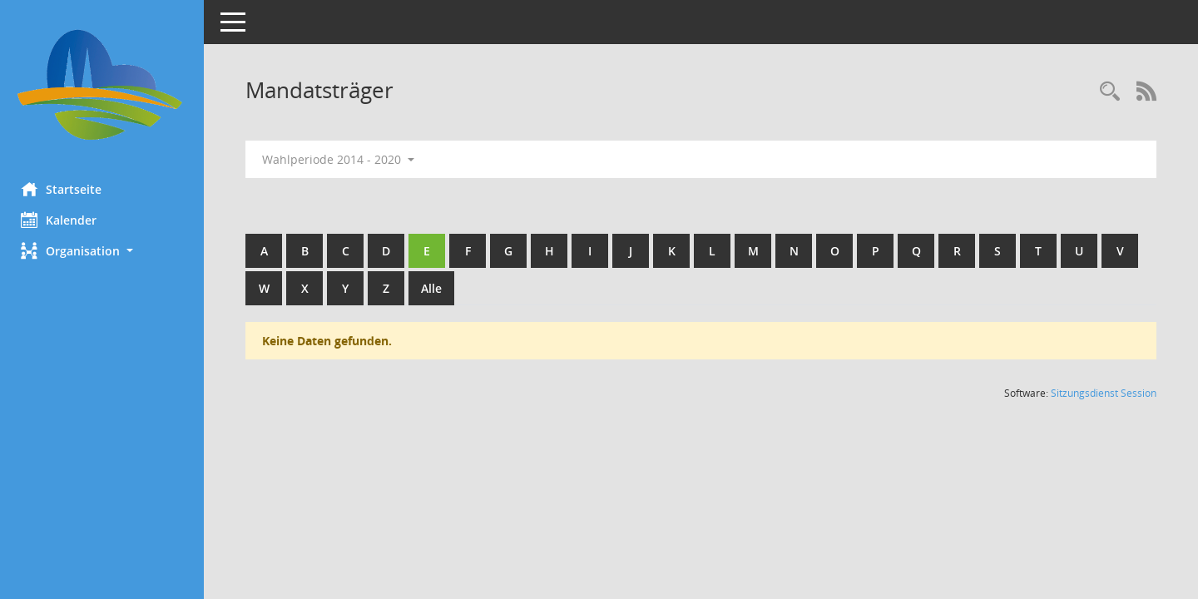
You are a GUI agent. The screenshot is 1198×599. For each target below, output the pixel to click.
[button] (104, 250)
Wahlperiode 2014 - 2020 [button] (342, 159)
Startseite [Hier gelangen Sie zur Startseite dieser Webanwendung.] (65, 189)
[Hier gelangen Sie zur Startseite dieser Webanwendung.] (104, 85)
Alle (435, 288)
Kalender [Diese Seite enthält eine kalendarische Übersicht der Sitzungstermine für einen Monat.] (63, 219)
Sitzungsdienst (1103, 393)
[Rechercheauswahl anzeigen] (1110, 92)
